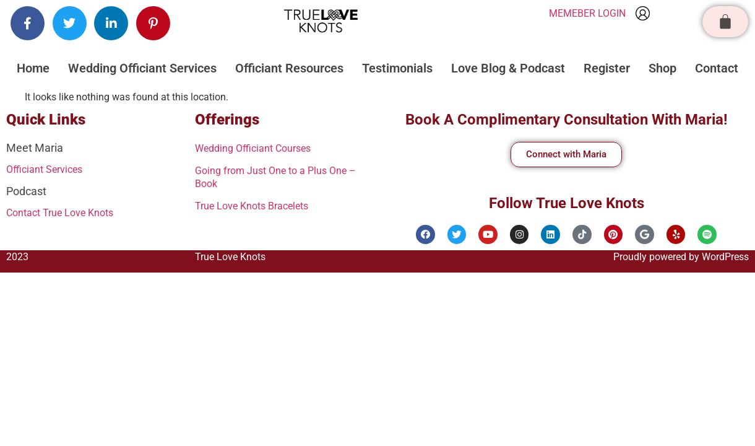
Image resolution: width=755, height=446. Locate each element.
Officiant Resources (289, 68)
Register (607, 68)
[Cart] (725, 21)
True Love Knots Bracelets (259, 202)
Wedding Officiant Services (142, 68)
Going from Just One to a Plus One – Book (279, 175)
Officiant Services (49, 168)
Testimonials (397, 68)
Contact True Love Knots (66, 211)
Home (33, 68)
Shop (662, 68)
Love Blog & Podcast (508, 68)
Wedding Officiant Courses (260, 147)
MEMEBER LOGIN (587, 13)
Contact (716, 68)
